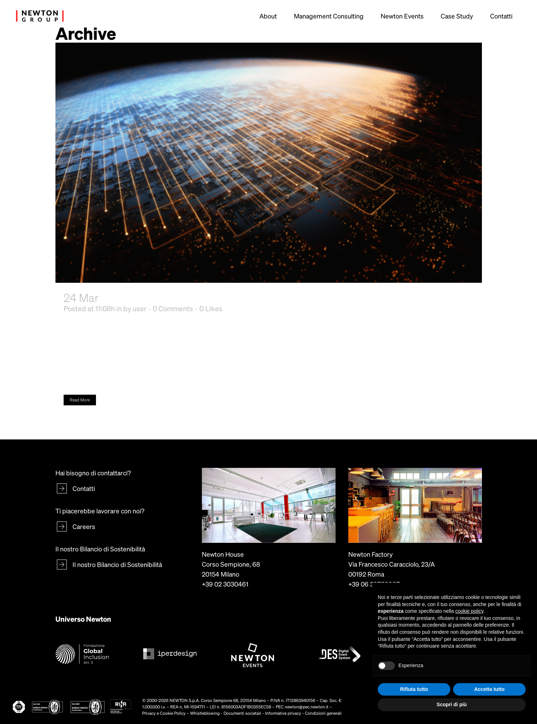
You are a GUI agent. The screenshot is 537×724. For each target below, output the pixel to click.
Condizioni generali (323, 713)
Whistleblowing (205, 713)
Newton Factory (370, 554)
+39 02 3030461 (225, 584)
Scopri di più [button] (452, 704)
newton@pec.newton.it (306, 706)
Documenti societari (242, 713)
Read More (80, 399)
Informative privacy (283, 713)
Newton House (223, 554)
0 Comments (173, 308)
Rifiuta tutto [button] (414, 689)
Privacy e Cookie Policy (164, 713)
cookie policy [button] (469, 611)
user (139, 308)
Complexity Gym (142, 297)
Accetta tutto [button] (489, 689)
